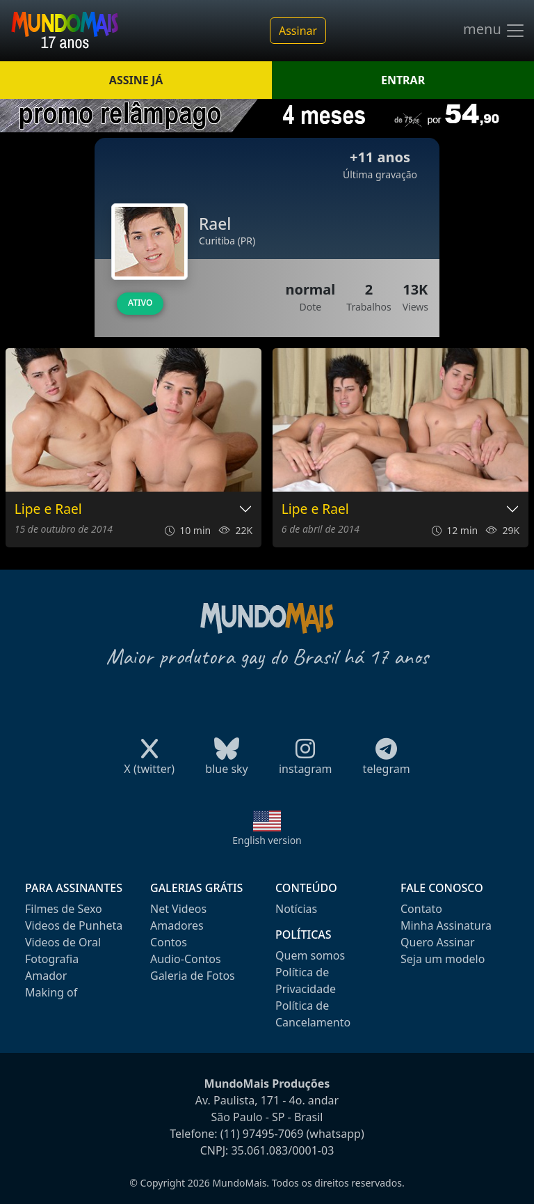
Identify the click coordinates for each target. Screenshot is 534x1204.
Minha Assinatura (446, 925)
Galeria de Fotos (192, 975)
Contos (168, 942)
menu (494, 30)
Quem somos (310, 955)
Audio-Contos (185, 959)
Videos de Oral (63, 942)
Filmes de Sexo (63, 908)
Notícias (296, 908)
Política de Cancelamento (312, 1014)
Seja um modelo (442, 959)
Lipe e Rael (48, 509)
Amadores (177, 925)
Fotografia (52, 959)
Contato (421, 908)
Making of (51, 992)
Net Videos (178, 908)
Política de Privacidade (305, 980)
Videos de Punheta (73, 925)
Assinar (298, 30)
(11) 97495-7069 (262, 1133)
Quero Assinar (437, 942)
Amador (46, 975)
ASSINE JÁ (136, 80)
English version (267, 840)
